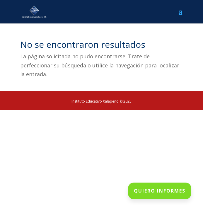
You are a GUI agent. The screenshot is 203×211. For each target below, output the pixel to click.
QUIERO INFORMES (159, 191)
